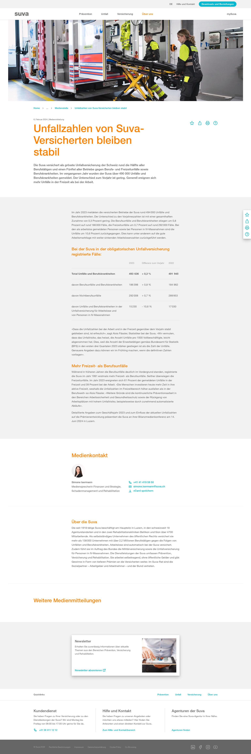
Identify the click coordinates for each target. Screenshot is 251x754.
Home (37, 108)
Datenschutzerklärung (97, 747)
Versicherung (125, 13)
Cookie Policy (115, 747)
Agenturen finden (181, 730)
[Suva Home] (22, 14)
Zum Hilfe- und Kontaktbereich (119, 730)
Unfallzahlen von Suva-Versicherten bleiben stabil (101, 108)
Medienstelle (61, 108)
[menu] (192, 123)
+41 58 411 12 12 (45, 730)
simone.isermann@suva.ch (147, 486)
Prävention (85, 13)
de (171, 4)
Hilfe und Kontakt (185, 4)
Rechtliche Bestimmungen (59, 747)
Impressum (79, 747)
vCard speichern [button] (141, 490)
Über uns (147, 13)
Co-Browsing (130, 747)
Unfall (104, 13)
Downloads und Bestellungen (218, 4)
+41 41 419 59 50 (141, 482)
